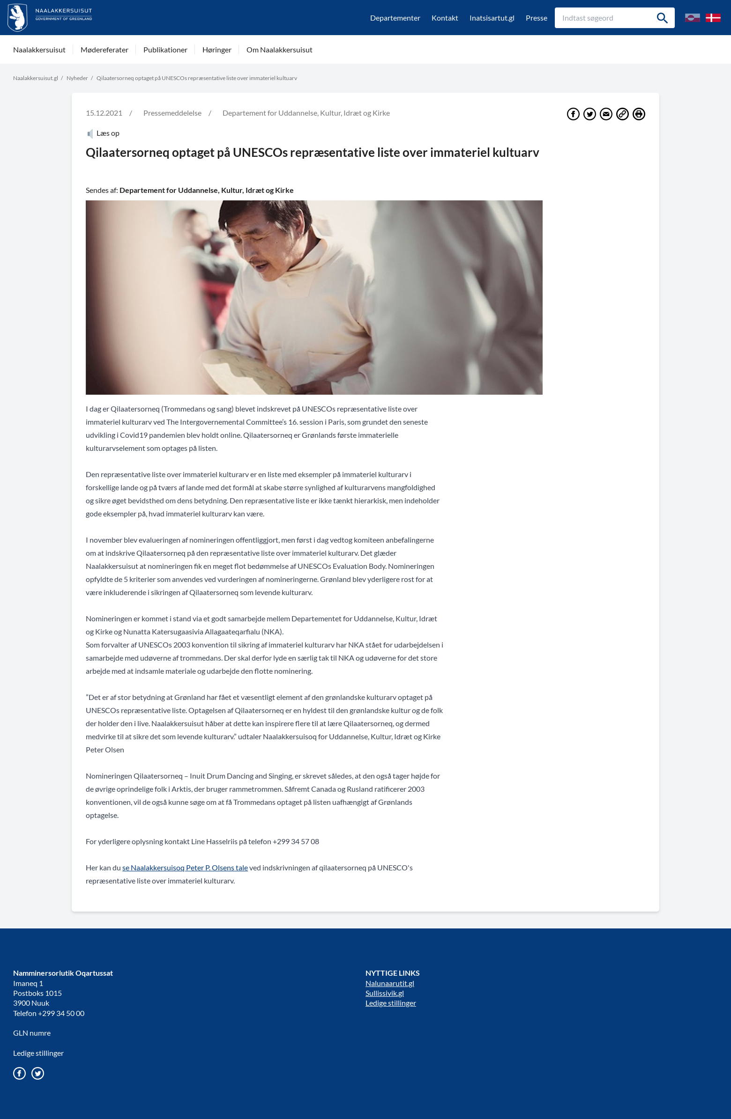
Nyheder (77, 77)
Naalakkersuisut (39, 49)
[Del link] (622, 114)
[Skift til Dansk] (713, 17)
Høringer (216, 49)
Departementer (395, 17)
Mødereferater (104, 49)
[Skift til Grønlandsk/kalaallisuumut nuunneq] (692, 17)
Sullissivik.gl (385, 992)
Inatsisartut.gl (492, 17)
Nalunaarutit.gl (390, 983)
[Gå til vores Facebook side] (19, 1073)
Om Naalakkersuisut (279, 49)
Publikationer (165, 49)
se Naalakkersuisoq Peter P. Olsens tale (185, 867)
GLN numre (32, 1032)
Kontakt (445, 17)
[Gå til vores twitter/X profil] (37, 1073)
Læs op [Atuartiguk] (102, 132)
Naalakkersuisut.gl (35, 77)
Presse (536, 17)
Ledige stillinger (38, 1052)
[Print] (639, 114)
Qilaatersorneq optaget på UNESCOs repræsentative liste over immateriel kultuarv (197, 77)
